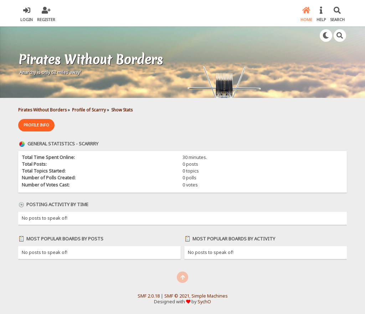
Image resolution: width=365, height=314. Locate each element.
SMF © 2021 (176, 296)
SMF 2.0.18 (149, 296)
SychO (204, 302)
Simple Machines (209, 296)
